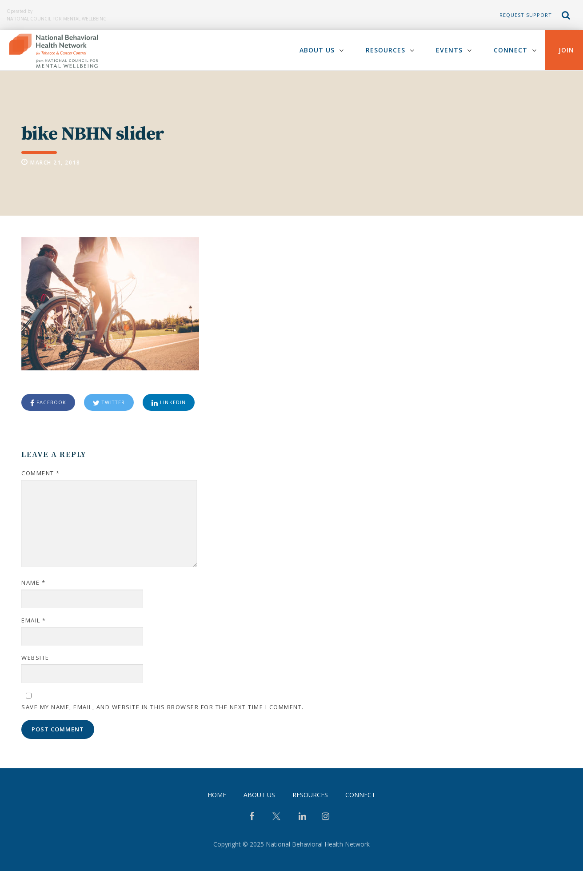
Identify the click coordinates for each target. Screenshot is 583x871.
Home (217, 795)
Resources (385, 50)
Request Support (525, 15)
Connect (510, 50)
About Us (316, 50)
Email (33, 620)
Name (33, 583)
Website (35, 658)
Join (566, 50)
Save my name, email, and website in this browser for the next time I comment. (162, 707)
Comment (40, 473)
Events (449, 50)
